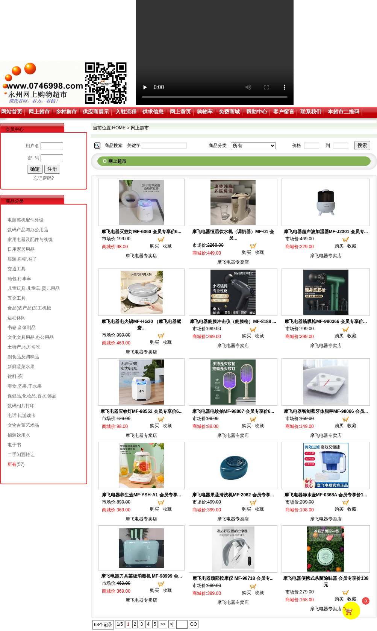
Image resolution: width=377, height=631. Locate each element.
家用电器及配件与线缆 (30, 239)
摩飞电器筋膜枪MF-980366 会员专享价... (326, 321)
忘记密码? (43, 178)
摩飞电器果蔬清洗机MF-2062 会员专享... (233, 495)
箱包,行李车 (19, 278)
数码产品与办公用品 (28, 229)
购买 (154, 246)
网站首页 (11, 112)
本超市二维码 (343, 112)
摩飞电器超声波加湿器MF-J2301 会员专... (326, 231)
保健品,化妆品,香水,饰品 (32, 396)
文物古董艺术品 (23, 425)
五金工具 (17, 298)
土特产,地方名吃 (24, 347)
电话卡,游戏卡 (22, 415)
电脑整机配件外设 (26, 220)
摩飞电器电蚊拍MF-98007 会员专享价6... (233, 411)
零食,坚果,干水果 (25, 386)
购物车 (205, 112)
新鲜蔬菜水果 (21, 366)
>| (172, 624)
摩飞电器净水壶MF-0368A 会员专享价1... (326, 495)
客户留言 (283, 112)
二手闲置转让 (21, 454)
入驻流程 (125, 112)
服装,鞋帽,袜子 (22, 259)
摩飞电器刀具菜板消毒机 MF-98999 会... (141, 576)
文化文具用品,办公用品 (31, 337)
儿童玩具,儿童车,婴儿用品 (34, 288)
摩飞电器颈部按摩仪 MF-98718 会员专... (232, 578)
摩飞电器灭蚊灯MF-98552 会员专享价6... (141, 411)
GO (193, 624)
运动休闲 (17, 317)
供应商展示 (96, 112)
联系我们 (310, 112)
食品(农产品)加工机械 (29, 308)
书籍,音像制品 (22, 327)
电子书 (14, 444)
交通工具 (17, 269)
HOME (119, 127)
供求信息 (153, 112)
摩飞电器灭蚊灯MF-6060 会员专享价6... (141, 231)
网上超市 (39, 112)
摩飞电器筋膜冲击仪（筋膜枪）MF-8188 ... (233, 321)
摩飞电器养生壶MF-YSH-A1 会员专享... (141, 495)
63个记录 (103, 624)
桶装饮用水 (19, 435)
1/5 (120, 624)
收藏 (167, 246)
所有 (12, 464)
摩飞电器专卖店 (141, 255)
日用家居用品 (21, 249)
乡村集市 (66, 112)
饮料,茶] (16, 376)
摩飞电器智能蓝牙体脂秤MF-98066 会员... (326, 411)
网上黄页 (180, 112)
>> (162, 624)
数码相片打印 (21, 405)
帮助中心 (256, 112)
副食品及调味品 (23, 356)
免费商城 (229, 112)
